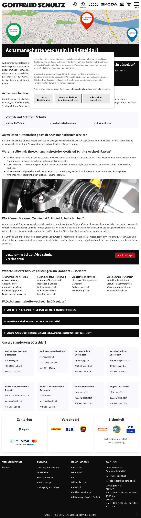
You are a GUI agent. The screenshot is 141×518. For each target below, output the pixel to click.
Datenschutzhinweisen (82, 89)
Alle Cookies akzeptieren (96, 98)
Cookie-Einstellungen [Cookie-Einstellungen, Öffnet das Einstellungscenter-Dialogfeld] (43, 98)
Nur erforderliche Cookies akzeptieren (68, 98)
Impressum (104, 89)
